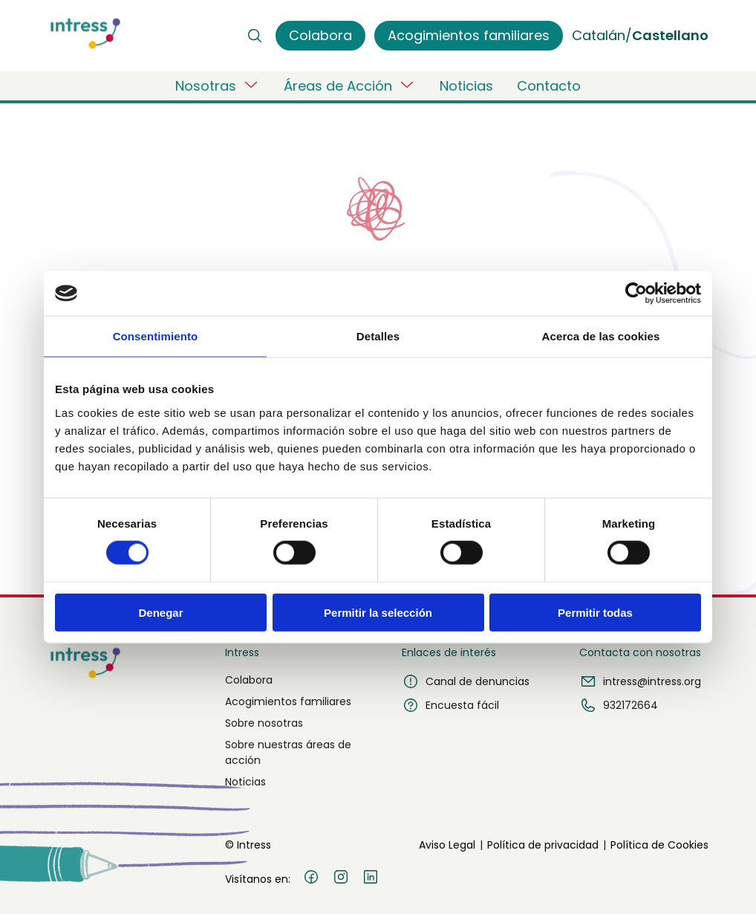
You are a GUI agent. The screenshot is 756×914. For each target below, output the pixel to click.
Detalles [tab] (378, 336)
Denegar (160, 612)
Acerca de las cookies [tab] (601, 336)
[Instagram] (341, 879)
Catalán (598, 35)
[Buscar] (255, 36)
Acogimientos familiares (288, 701)
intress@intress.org (640, 681)
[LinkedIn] (370, 879)
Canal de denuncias (465, 681)
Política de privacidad (543, 844)
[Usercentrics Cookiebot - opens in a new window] (636, 293)
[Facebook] (311, 879)
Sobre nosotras (264, 723)
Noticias (466, 86)
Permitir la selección (378, 612)
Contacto (549, 86)
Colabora (249, 679)
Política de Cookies (659, 844)
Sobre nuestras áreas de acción (288, 752)
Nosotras (217, 85)
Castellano (670, 35)
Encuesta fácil (450, 705)
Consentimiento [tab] (155, 336)
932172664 (618, 705)
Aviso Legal (447, 844)
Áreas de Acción (350, 85)
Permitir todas (595, 612)
